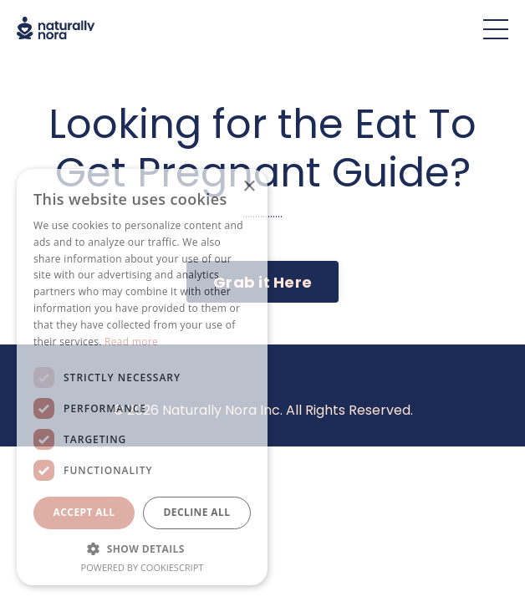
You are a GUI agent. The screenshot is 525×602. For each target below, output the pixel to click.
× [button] (248, 187)
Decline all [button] (197, 512)
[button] (142, 548)
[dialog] (142, 377)
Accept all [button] (84, 512)
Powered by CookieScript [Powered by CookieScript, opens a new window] (142, 567)
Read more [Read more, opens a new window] (131, 341)
